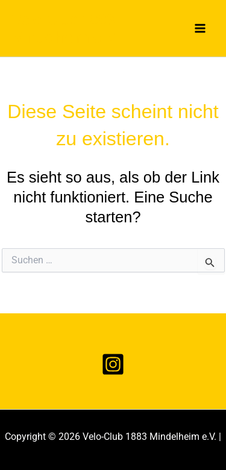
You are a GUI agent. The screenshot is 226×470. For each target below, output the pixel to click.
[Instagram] (113, 364)
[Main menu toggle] (201, 28)
